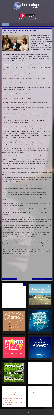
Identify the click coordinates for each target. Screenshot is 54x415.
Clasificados (34, 391)
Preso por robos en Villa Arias (12, 393)
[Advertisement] (27, 268)
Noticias (33, 396)
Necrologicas (34, 394)
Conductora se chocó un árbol (10, 279)
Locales (33, 393)
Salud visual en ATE (9, 391)
